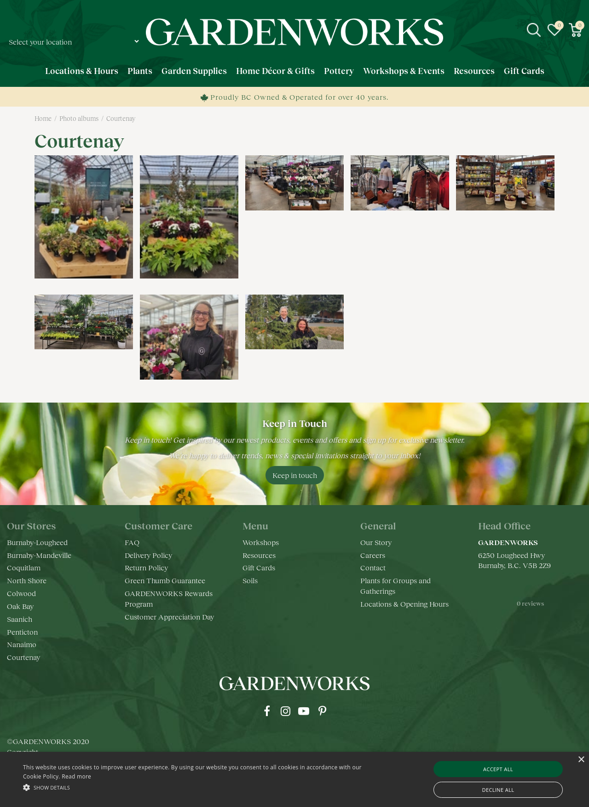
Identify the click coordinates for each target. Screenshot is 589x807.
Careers (372, 555)
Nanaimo (21, 644)
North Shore (26, 580)
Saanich (19, 618)
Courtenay (23, 657)
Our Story (376, 542)
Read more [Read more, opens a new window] (76, 776)
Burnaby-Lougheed (37, 542)
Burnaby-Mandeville (39, 555)
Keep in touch (294, 475)
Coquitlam (23, 567)
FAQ (132, 542)
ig (285, 711)
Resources (259, 555)
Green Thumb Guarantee (165, 580)
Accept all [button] (498, 769)
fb (267, 711)
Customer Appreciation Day (169, 616)
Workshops (261, 542)
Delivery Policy (148, 555)
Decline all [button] (498, 789)
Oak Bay (20, 606)
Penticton (22, 631)
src (534, 30)
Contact (373, 567)
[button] (199, 787)
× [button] (580, 759)
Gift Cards (259, 567)
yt (304, 711)
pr (322, 711)
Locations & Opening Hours (404, 603)
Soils (250, 580)
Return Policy (146, 567)
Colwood (21, 593)
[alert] (294, 779)
